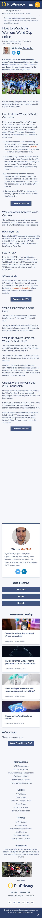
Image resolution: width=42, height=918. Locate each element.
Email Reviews (21, 832)
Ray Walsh (28, 48)
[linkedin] (18, 53)
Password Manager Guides (21, 801)
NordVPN (33, 147)
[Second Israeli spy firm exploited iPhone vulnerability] (21, 631)
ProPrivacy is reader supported (14, 18)
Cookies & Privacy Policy (25, 912)
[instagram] (23, 902)
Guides (21, 790)
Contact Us (30, 896)
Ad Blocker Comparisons (21, 780)
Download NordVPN (21, 203)
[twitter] (14, 53)
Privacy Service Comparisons (21, 783)
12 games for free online (21, 288)
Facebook (21, 589)
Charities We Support (15, 896)
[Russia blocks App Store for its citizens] (21, 714)
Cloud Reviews (21, 825)
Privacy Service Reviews (21, 839)
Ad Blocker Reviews (21, 835)
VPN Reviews (21, 822)
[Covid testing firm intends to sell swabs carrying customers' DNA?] (21, 687)
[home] (2, 10)
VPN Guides (21, 794)
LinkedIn (21, 603)
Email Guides (21, 804)
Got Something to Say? (21, 743)
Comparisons (21, 762)
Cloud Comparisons (21, 769)
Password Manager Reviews (21, 829)
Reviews (21, 817)
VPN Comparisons (21, 766)
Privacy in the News (12, 11)
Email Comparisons (21, 776)
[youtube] (18, 902)
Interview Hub (25, 892)
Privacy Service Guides (21, 811)
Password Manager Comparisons (21, 773)
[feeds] (32, 902)
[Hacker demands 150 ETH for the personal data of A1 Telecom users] (21, 659)
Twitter (21, 596)
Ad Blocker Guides (21, 807)
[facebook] (10, 902)
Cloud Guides (21, 797)
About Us (14, 892)
